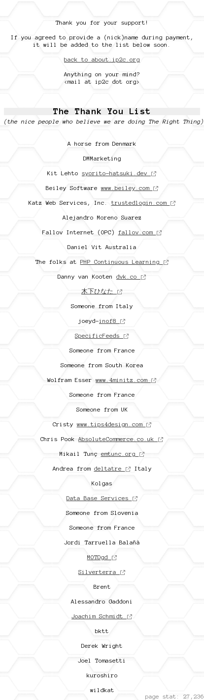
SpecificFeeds (102, 335)
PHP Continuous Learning (124, 261)
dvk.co (131, 276)
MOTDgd (102, 557)
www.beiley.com (130, 188)
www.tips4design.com (114, 424)
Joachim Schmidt (102, 616)
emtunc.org (123, 453)
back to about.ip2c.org (102, 59)
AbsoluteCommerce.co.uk (121, 439)
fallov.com (140, 232)
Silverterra (102, 572)
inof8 (112, 321)
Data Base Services (102, 498)
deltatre (112, 468)
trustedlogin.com (143, 202)
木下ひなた (102, 291)
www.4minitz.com (126, 380)
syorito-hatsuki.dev (119, 173)
